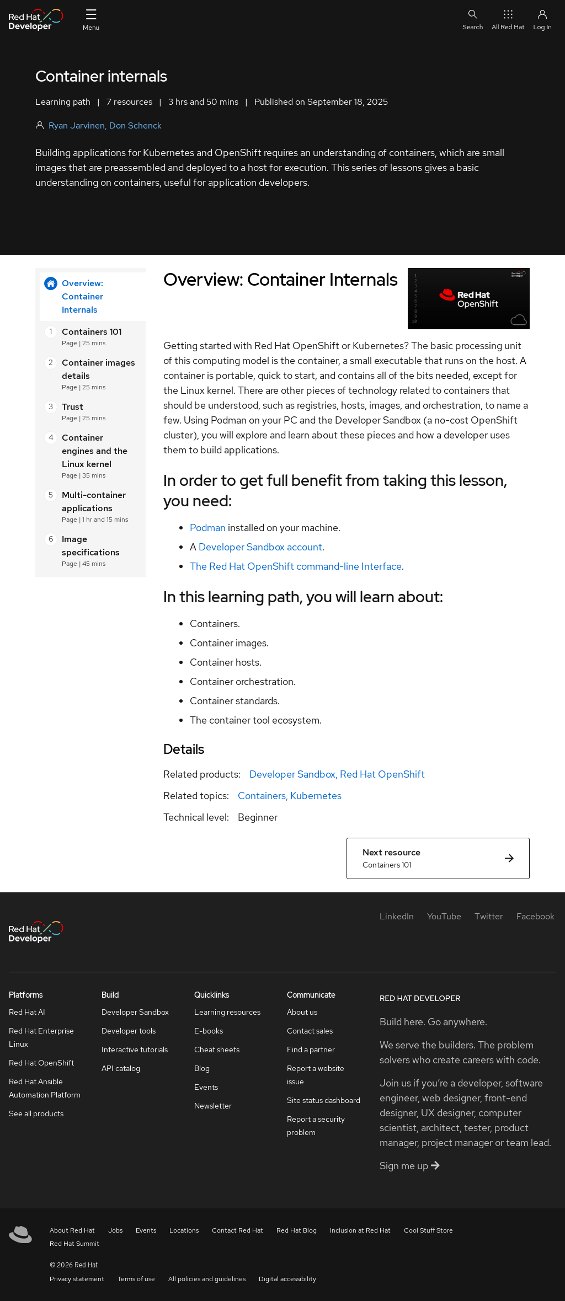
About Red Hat (72, 1230)
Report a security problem (316, 1125)
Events (206, 1087)
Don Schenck (135, 125)
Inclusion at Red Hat (360, 1230)
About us (302, 1012)
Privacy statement (77, 1279)
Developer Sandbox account (260, 546)
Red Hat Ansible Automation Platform (45, 1088)
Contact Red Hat (237, 1230)
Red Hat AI (27, 1012)
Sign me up (410, 1165)
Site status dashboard (323, 1100)
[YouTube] (444, 916)
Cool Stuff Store (428, 1230)
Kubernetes (316, 795)
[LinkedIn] (397, 916)
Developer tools (129, 1031)
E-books (208, 1031)
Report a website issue (315, 1074)
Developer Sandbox (292, 774)
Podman (208, 527)
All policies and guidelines (207, 1279)
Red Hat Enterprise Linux (41, 1037)
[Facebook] (535, 916)
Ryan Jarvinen (77, 125)
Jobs (115, 1230)
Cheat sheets (216, 1049)
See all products (36, 1113)
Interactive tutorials (135, 1049)
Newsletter (213, 1106)
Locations (184, 1230)
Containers (262, 795)
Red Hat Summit (74, 1243)
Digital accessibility (287, 1279)
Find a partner (311, 1049)
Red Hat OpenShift (382, 774)
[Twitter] (489, 916)
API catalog (121, 1068)
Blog (202, 1068)
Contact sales (310, 1031)
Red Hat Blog (296, 1230)
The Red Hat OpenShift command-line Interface (296, 566)
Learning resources (227, 1012)
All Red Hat (508, 19)
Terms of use (136, 1279)
